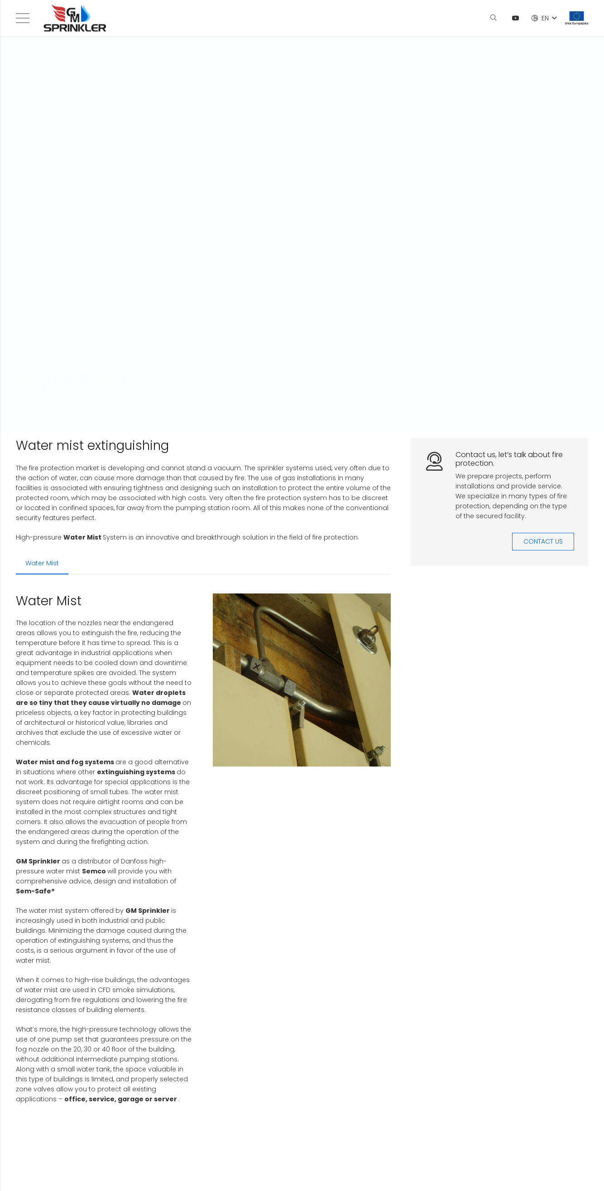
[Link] (74, 18)
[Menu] (22, 18)
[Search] (493, 18)
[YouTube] (515, 18)
